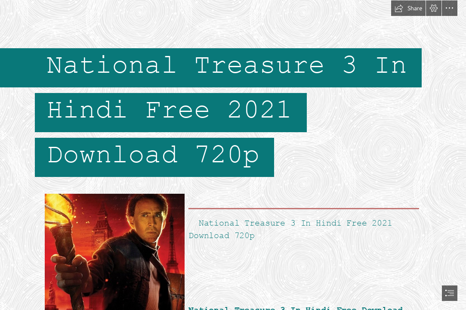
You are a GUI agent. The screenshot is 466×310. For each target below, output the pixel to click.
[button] (408, 8)
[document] (233, 155)
